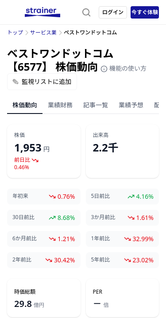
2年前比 (21, 259)
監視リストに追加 (42, 81)
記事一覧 (95, 105)
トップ (15, 32)
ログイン (113, 12)
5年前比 (100, 259)
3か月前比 (103, 217)
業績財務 (60, 105)
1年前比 (100, 238)
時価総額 (24, 291)
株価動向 (24, 105)
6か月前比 (24, 238)
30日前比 (23, 217)
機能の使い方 (123, 68)
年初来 (20, 196)
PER (97, 291)
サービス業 (43, 32)
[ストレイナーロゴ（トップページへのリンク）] (42, 12)
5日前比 (100, 196)
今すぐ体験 (144, 12)
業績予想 (131, 105)
